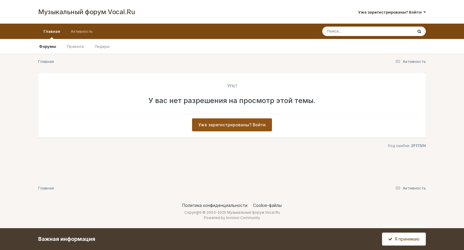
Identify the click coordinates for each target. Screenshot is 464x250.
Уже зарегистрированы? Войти (392, 12)
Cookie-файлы (267, 205)
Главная (52, 34)
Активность (82, 31)
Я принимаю (404, 238)
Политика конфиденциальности (214, 205)
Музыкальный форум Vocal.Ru (86, 12)
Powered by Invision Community (232, 217)
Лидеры (101, 46)
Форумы (47, 46)
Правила (75, 46)
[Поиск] (356, 31)
